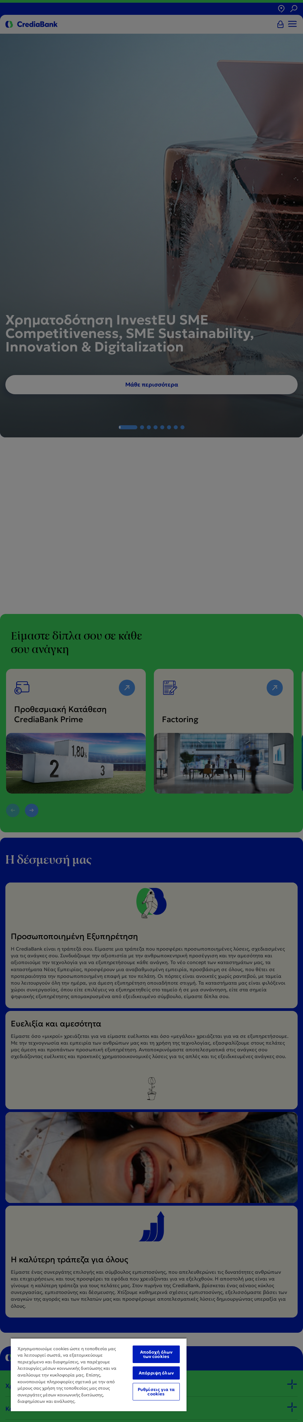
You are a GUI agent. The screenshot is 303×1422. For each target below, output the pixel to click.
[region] (99, 1374)
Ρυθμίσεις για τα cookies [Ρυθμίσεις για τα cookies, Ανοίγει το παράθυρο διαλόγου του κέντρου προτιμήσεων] (156, 1392)
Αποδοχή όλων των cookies (156, 1354)
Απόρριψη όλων (156, 1373)
